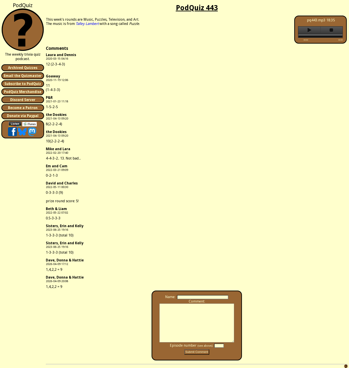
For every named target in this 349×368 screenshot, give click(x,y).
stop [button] (332, 30)
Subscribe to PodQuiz (22, 84)
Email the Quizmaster (23, 76)
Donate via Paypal (23, 116)
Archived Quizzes (22, 68)
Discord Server (22, 100)
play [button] (309, 30)
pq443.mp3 (316, 20)
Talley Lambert (87, 24)
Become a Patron (23, 108)
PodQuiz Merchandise (22, 92)
